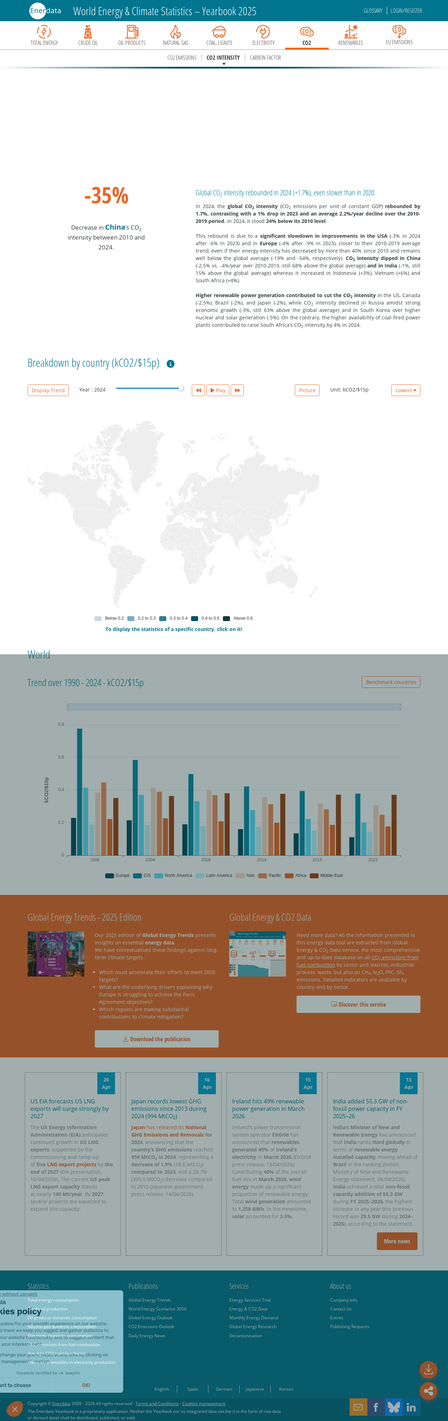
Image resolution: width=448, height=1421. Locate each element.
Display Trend (48, 390)
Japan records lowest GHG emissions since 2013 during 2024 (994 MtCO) (169, 1108)
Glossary (373, 10)
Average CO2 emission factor (56, 1353)
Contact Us (341, 1308)
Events (336, 1317)
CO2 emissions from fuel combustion (64, 1344)
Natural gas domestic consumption (62, 1326)
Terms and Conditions (157, 1403)
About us (340, 1286)
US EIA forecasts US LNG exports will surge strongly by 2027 (69, 1108)
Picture (307, 390)
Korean (286, 1389)
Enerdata (61, 1403)
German (224, 1389)
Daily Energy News (146, 1335)
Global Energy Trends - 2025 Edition (85, 917)
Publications (143, 1286)
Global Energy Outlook (150, 1317)
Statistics (38, 1286)
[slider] (181, 388)
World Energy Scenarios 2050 (157, 1308)
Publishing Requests (349, 1326)
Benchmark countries (391, 682)
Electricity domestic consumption (60, 1335)
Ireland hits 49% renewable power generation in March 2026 (268, 1108)
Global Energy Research (252, 1326)
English (162, 1389)
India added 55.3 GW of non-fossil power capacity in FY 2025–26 (370, 1108)
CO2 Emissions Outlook (151, 1326)
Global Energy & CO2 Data (270, 917)
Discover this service (358, 1004)
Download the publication (157, 1039)
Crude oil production (48, 1308)
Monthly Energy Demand (253, 1317)
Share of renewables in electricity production (71, 1362)
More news (397, 1241)
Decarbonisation (245, 1335)
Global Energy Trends (149, 1300)
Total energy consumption (53, 1300)
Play (218, 390)
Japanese (255, 1389)
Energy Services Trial (250, 1300)
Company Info (343, 1300)
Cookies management (203, 1403)
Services (239, 1286)
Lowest (406, 390)
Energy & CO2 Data (248, 1308)
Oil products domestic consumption (62, 1317)
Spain (192, 1389)
